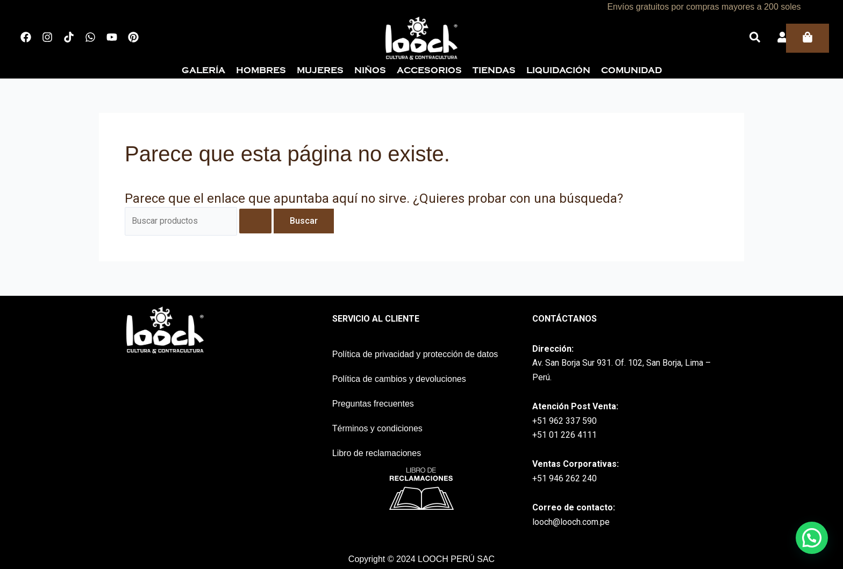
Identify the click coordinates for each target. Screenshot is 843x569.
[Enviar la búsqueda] (255, 221)
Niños (370, 70)
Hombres (261, 70)
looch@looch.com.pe (571, 522)
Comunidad (631, 70)
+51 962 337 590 (564, 421)
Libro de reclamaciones (376, 453)
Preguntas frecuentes (373, 403)
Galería (203, 70)
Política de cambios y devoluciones (399, 378)
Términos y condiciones (377, 428)
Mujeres (320, 70)
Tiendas (494, 70)
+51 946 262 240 (564, 478)
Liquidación (558, 70)
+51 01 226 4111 (564, 435)
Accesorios (429, 70)
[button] (812, 538)
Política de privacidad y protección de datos (415, 354)
